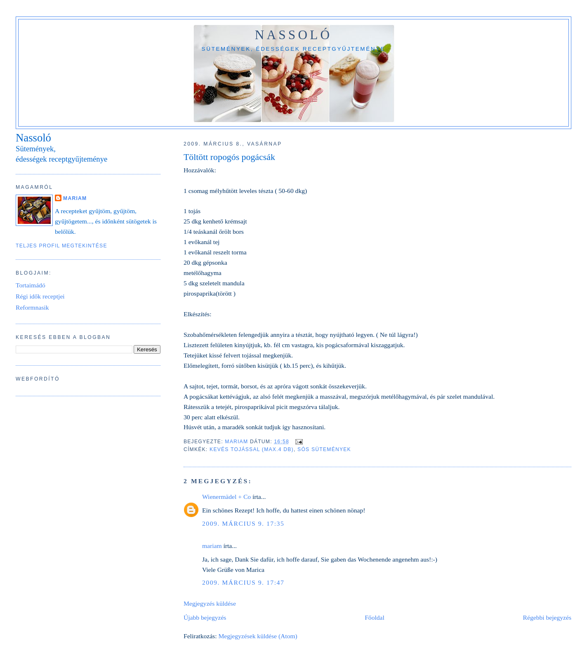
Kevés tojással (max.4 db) (252, 449)
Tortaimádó (30, 285)
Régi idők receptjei (40, 296)
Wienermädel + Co (226, 496)
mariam (212, 545)
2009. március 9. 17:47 (243, 582)
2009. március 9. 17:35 (243, 523)
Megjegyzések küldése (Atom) (257, 635)
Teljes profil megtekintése (61, 246)
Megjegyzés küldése (210, 603)
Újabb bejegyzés (205, 617)
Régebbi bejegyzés (547, 617)
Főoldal (374, 617)
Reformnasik (32, 307)
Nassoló (293, 35)
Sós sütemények (324, 449)
